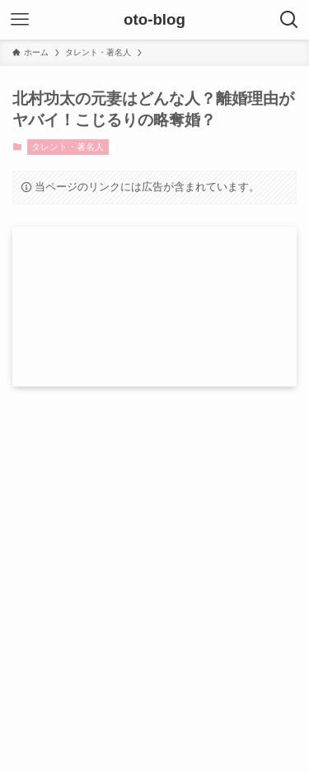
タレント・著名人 (67, 147)
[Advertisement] (154, 557)
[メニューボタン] (20, 20)
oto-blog (154, 20)
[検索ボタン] (289, 20)
